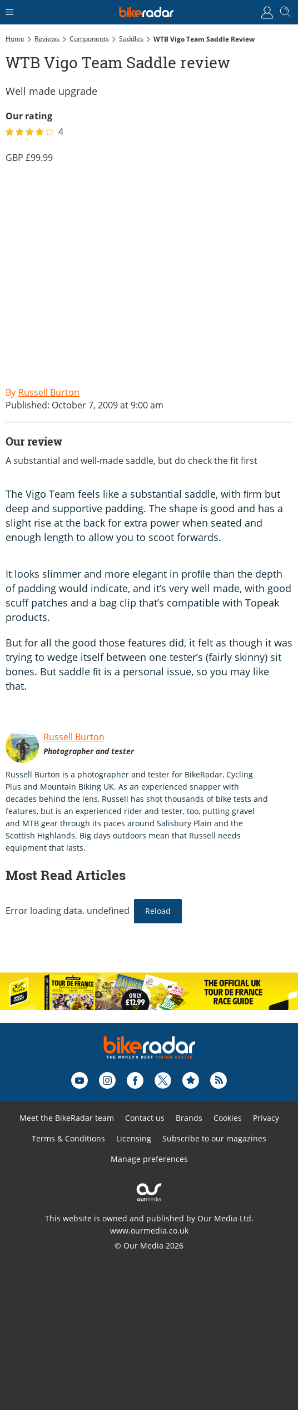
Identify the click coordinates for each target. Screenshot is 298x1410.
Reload (158, 911)
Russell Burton (74, 737)
